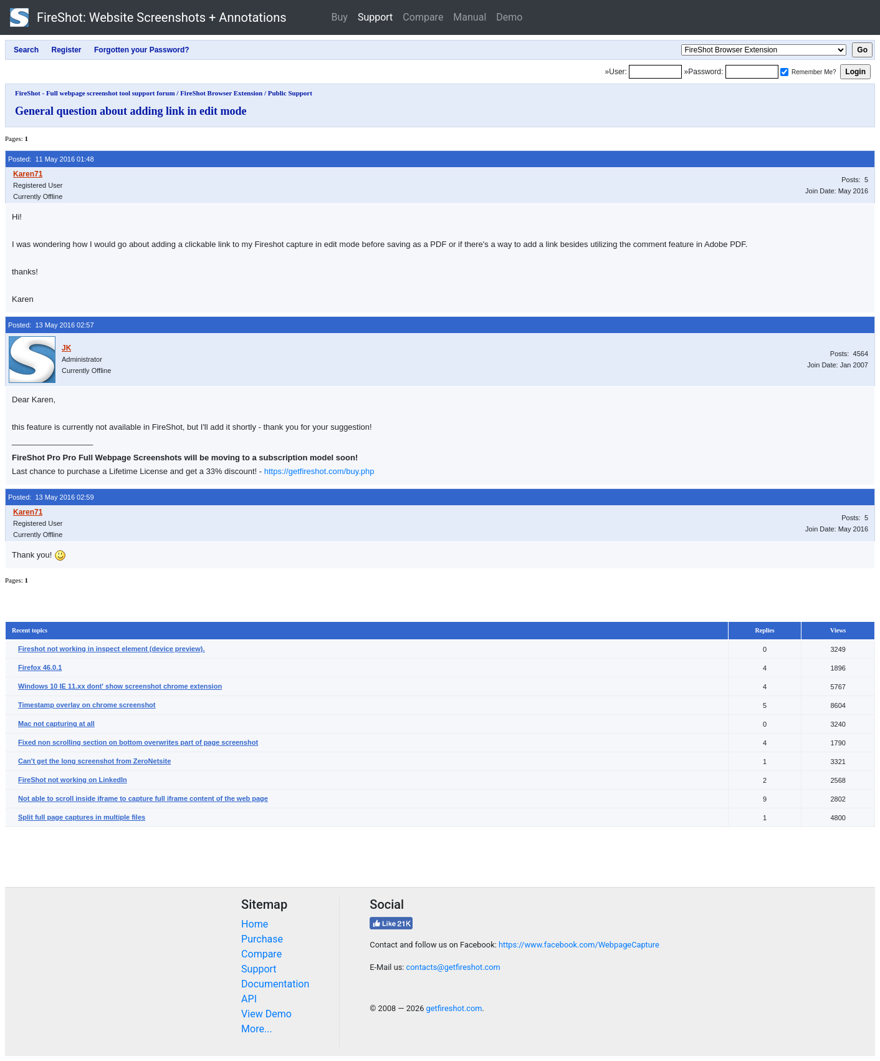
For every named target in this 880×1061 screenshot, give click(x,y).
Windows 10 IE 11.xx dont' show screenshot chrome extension (120, 686)
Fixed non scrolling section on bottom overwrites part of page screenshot (138, 742)
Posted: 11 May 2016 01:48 (51, 159)
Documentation (275, 984)
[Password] (751, 72)
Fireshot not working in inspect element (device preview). (111, 648)
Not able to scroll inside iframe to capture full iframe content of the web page (143, 798)
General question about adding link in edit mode (131, 111)
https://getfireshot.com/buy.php (319, 471)
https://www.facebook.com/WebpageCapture (579, 944)
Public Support (290, 93)
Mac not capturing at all (56, 723)
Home (254, 924)
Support (375, 17)
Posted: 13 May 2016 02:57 (51, 325)
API (249, 999)
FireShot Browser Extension (221, 93)
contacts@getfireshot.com (453, 967)
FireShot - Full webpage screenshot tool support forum (95, 93)
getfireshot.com (454, 1008)
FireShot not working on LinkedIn (72, 779)
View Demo (266, 1014)
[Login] (655, 72)
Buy (340, 17)
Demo (509, 17)
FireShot (148, 17)
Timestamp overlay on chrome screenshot (87, 705)
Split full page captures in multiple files (81, 817)
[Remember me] (784, 72)
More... (256, 1029)
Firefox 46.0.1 (40, 667)
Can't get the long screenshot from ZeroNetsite (94, 761)
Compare (423, 17)
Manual (469, 17)
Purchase (262, 939)
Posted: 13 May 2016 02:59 (51, 497)
